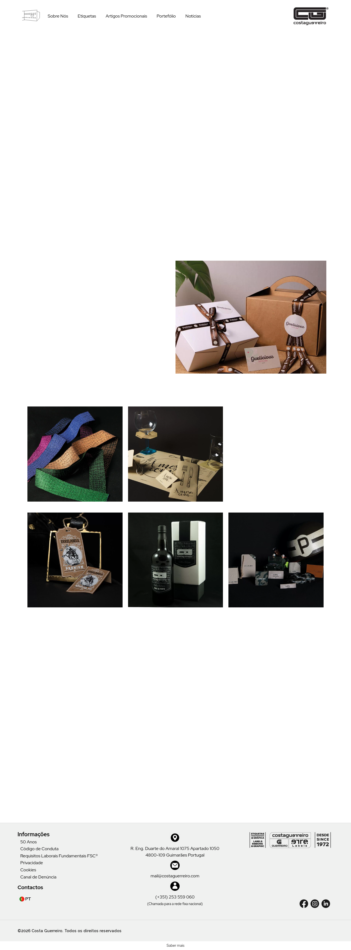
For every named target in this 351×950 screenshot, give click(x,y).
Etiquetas (87, 16)
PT (25, 899)
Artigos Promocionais (126, 16)
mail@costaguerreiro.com (175, 876)
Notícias (193, 16)
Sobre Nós (58, 16)
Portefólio (166, 16)
